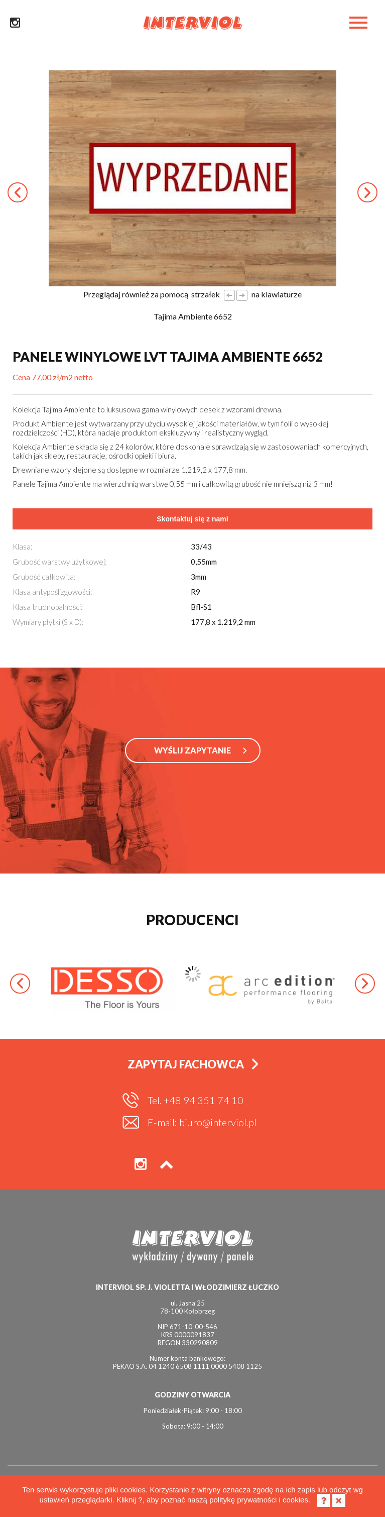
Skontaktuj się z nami (192, 519)
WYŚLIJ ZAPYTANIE (192, 750)
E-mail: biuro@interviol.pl (202, 1122)
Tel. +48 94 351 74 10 (195, 1100)
